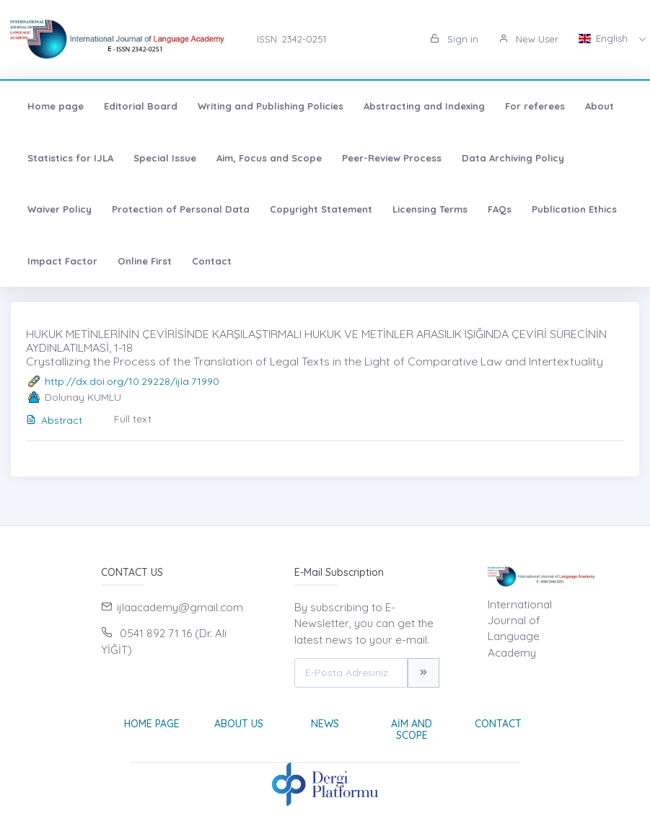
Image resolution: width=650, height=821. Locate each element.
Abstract (54, 420)
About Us (238, 723)
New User (528, 39)
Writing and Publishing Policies (270, 106)
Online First (145, 261)
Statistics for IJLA (70, 158)
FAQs (499, 209)
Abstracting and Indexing (424, 106)
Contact (212, 261)
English (605, 38)
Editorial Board (140, 106)
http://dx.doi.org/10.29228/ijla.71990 (132, 381)
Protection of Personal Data (181, 209)
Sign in (454, 39)
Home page (55, 106)
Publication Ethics (574, 209)
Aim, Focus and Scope (269, 158)
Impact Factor (62, 261)
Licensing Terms (429, 209)
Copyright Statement (321, 209)
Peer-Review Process (392, 158)
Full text (132, 418)
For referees (535, 106)
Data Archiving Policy (513, 158)
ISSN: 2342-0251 (291, 39)
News (325, 723)
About (599, 106)
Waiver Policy (59, 209)
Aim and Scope (411, 729)
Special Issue (164, 158)
